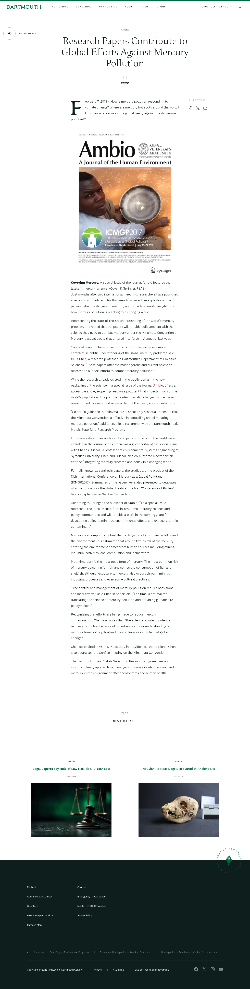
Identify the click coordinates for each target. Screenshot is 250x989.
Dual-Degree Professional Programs (69, 952)
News (145, 6)
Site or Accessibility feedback (152, 969)
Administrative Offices (40, 896)
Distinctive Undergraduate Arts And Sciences (125, 952)
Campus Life (108, 6)
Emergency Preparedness (92, 896)
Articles (125, 30)
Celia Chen (78, 359)
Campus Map (34, 925)
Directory (32, 906)
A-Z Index (118, 969)
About (129, 6)
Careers (81, 887)
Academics (84, 6)
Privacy (97, 969)
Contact (31, 887)
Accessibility (84, 915)
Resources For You (216, 6)
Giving (161, 6)
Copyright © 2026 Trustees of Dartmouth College (55, 969)
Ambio (158, 385)
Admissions (60, 6)
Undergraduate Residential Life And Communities (189, 952)
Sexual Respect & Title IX (41, 915)
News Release (124, 721)
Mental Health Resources (91, 906)
